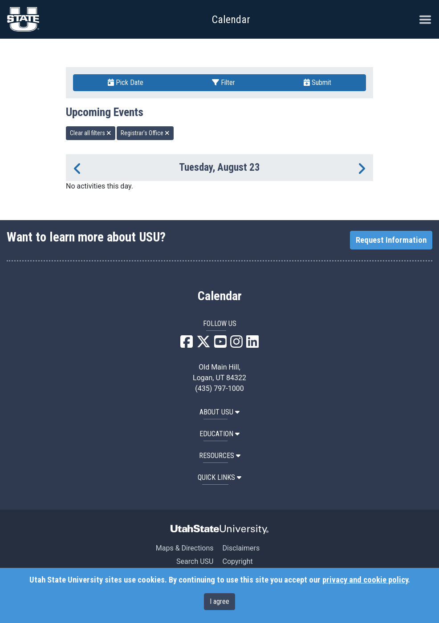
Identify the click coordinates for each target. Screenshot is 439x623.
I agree (219, 601)
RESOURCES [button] (219, 455)
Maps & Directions (185, 548)
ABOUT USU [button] (219, 412)
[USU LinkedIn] (252, 344)
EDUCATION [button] (219, 434)
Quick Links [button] (219, 477)
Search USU (194, 561)
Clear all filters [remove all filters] (90, 133)
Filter (223, 82)
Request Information (391, 240)
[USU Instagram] (236, 344)
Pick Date (125, 82)
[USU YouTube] (220, 344)
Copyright (237, 561)
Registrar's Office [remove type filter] (145, 133)
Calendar (220, 296)
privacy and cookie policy (365, 580)
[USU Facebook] (186, 344)
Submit (317, 82)
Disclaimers (241, 548)
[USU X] (203, 344)
